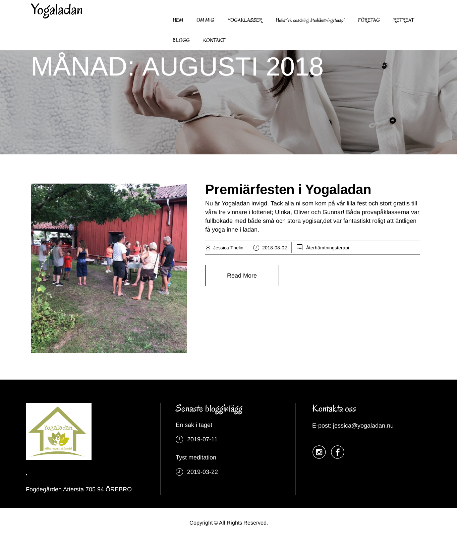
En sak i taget (194, 425)
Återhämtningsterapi (327, 247)
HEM (178, 20)
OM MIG (205, 20)
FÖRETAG (369, 20)
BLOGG (181, 40)
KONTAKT (214, 40)
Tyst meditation (196, 457)
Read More (242, 275)
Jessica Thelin (228, 247)
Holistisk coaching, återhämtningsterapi (310, 20)
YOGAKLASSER (245, 20)
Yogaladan (57, 9)
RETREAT (403, 20)
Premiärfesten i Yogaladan (288, 189)
